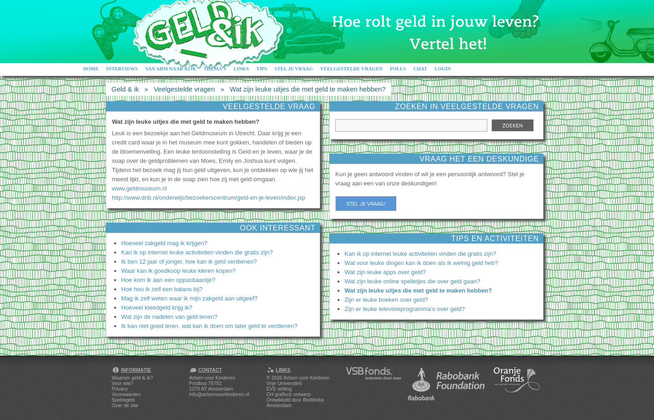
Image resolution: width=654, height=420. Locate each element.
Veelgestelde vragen (351, 68)
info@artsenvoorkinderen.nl (219, 394)
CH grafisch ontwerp (289, 394)
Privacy (120, 388)
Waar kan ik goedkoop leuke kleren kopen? (178, 270)
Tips (261, 68)
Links (241, 68)
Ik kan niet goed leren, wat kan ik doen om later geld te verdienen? (209, 325)
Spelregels (123, 400)
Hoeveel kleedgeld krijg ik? (157, 307)
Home (91, 68)
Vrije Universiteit (284, 383)
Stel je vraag (293, 68)
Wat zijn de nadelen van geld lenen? (169, 316)
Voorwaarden (126, 394)
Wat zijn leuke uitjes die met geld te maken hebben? (307, 89)
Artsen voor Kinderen (306, 377)
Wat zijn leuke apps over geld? (385, 272)
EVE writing (279, 388)
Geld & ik (125, 89)
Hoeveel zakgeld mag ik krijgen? (164, 243)
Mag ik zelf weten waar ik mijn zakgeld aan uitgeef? (189, 298)
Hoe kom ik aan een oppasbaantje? (168, 279)
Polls (398, 68)
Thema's (215, 68)
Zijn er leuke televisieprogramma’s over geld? (405, 308)
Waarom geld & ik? (132, 377)
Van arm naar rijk (170, 68)
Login (442, 68)
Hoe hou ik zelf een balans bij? (162, 289)
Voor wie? (123, 383)
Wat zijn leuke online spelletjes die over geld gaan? (412, 281)
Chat (420, 68)
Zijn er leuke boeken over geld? (386, 299)
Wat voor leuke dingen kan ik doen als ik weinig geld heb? (421, 262)
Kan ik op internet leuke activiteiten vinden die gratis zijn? (197, 252)
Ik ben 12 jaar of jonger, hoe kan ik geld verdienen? (189, 261)
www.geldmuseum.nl (139, 188)
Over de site (125, 405)
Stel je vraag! (365, 204)
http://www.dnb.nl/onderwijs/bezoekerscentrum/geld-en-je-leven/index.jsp (208, 197)
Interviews (122, 68)
